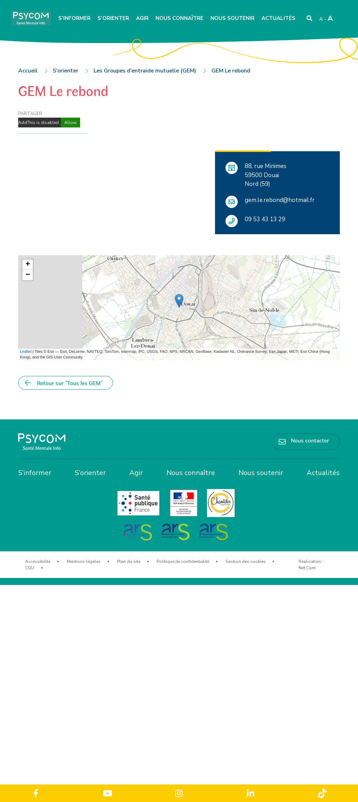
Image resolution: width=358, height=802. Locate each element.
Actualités (278, 18)
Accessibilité (37, 561)
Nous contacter (310, 440)
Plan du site (128, 561)
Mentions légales (84, 561)
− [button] (28, 275)
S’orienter (113, 18)
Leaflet (25, 351)
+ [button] (28, 264)
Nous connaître (179, 18)
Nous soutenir (232, 18)
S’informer (74, 18)
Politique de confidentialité (183, 561)
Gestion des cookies (245, 561)
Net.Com (307, 568)
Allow (70, 122)
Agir (142, 18)
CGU (29, 568)
